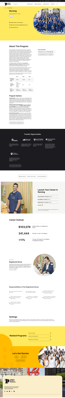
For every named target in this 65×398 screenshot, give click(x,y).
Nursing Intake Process (43, 54)
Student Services (47, 4)
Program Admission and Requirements (16, 122)
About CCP (53, 4)
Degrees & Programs (38, 4)
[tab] (22, 176)
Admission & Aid (31, 4)
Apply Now (51, 54)
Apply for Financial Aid (20, 360)
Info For (15, 4)
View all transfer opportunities (15, 165)
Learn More (40, 205)
